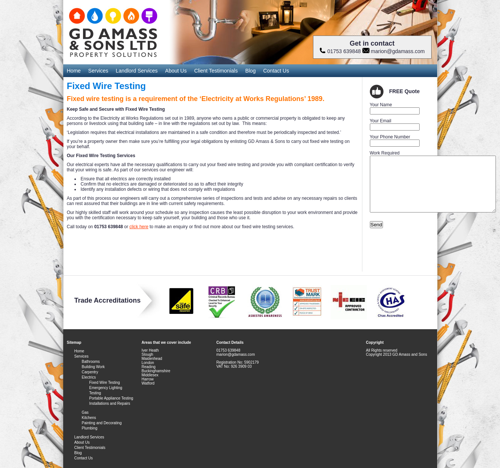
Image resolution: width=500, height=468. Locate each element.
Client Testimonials (215, 71)
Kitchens (89, 418)
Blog (250, 71)
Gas (85, 412)
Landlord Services (137, 71)
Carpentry (90, 372)
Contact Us (276, 71)
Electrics (89, 377)
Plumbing (90, 428)
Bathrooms (91, 362)
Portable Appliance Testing (111, 398)
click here (138, 226)
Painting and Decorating (102, 423)
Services (98, 71)
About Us (176, 71)
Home (74, 71)
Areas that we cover (159, 342)
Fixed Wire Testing (104, 382)
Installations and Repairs (110, 403)
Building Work (93, 367)
